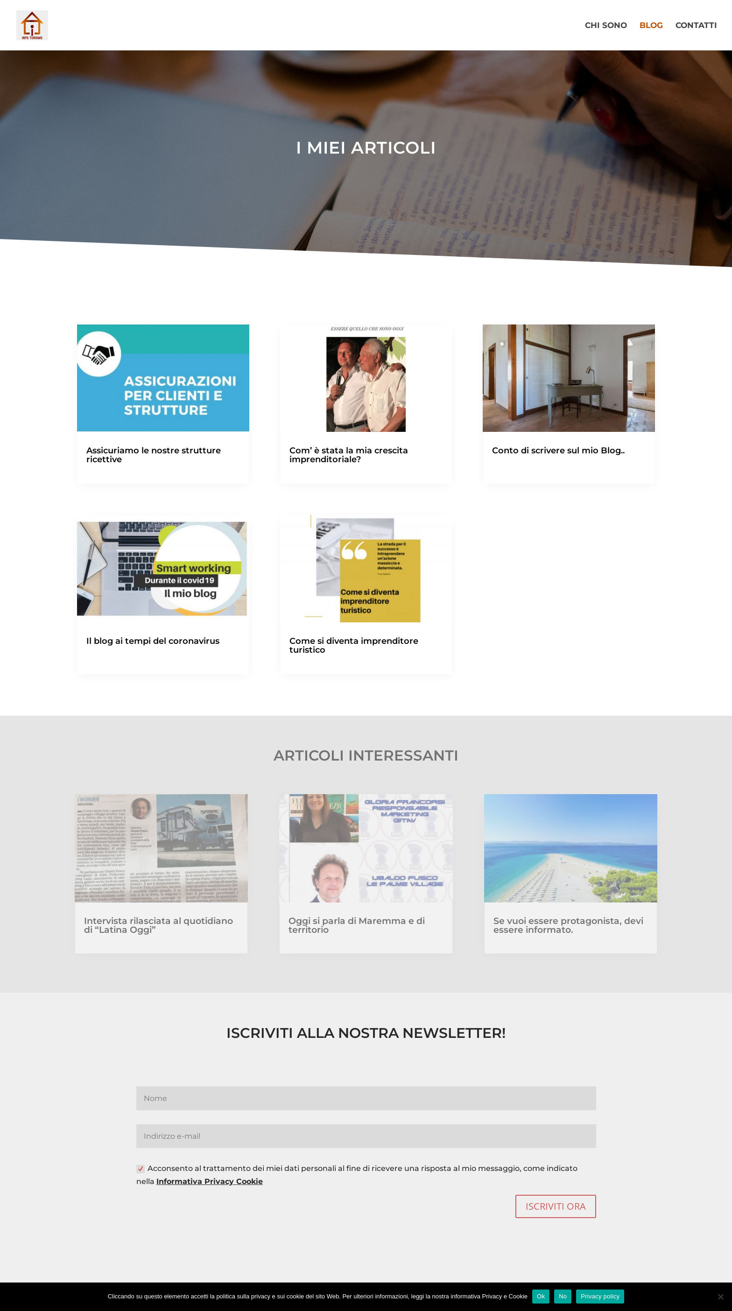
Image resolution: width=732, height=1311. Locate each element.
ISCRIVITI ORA (556, 1206)
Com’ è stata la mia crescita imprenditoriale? (348, 455)
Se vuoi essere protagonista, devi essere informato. (568, 925)
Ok (541, 1296)
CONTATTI (696, 26)
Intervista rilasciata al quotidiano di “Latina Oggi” (158, 925)
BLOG (651, 26)
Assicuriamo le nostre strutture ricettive (153, 455)
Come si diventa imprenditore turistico (353, 645)
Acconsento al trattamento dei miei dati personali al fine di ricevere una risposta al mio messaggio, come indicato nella (356, 1174)
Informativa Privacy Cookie (209, 1181)
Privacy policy (600, 1296)
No (563, 1296)
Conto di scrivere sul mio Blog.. (558, 450)
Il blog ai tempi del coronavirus (152, 641)
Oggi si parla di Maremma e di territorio (357, 925)
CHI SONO (606, 26)
